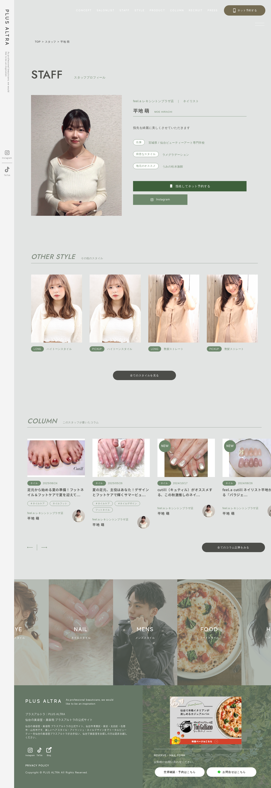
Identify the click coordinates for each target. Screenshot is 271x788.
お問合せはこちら (231, 772)
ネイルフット (60, 503)
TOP (38, 41)
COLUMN (177, 10)
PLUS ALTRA (7, 27)
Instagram (160, 199)
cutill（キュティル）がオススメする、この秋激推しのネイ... (185, 492)
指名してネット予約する (189, 186)
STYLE (140, 10)
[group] (86, 632)
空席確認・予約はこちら (180, 772)
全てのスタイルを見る (144, 375)
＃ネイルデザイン (127, 503)
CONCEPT (84, 10)
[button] (29, 547)
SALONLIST (106, 10)
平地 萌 (33, 518)
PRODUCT (157, 10)
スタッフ (50, 41)
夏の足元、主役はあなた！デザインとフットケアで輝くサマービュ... (120, 492)
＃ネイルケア (37, 503)
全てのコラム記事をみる (233, 547)
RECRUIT (196, 10)
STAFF (125, 10)
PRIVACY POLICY (37, 765)
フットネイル (102, 510)
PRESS (213, 10)
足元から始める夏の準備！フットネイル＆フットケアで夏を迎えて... (55, 492)
